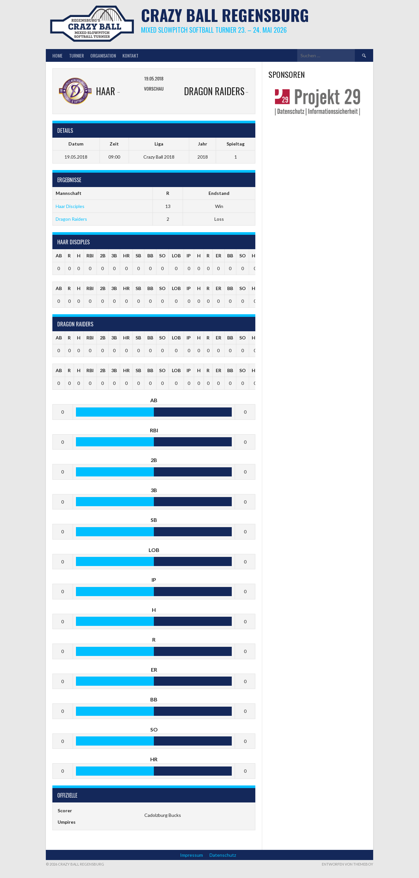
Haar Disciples (70, 206)
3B (114, 255)
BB (150, 255)
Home (57, 55)
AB (59, 255)
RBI (90, 255)
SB (138, 255)
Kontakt (130, 55)
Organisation (103, 55)
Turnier (76, 55)
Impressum (191, 855)
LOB (176, 255)
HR (126, 255)
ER (218, 255)
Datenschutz (223, 855)
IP (189, 255)
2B (102, 255)
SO (162, 255)
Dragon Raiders (71, 219)
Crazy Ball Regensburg (225, 14)
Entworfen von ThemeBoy (347, 864)
